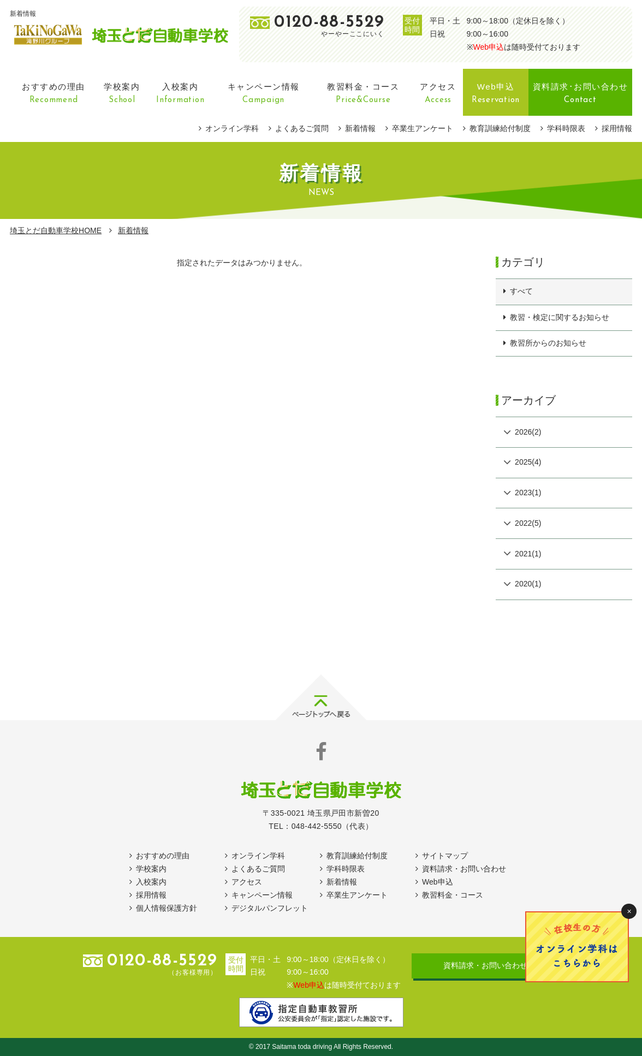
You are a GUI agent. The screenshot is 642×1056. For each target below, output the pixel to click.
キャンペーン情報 (262, 895)
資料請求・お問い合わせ (464, 868)
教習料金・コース (452, 895)
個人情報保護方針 (166, 908)
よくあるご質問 (302, 128)
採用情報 (617, 128)
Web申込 (488, 47)
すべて (521, 291)
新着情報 (360, 128)
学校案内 (151, 868)
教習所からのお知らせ (548, 343)
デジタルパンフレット (269, 908)
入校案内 (151, 881)
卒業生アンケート (422, 128)
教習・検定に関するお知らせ (559, 317)
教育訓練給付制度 (500, 128)
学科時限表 (566, 128)
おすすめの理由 (162, 855)
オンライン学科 (232, 128)
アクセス (246, 881)
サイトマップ (445, 855)
